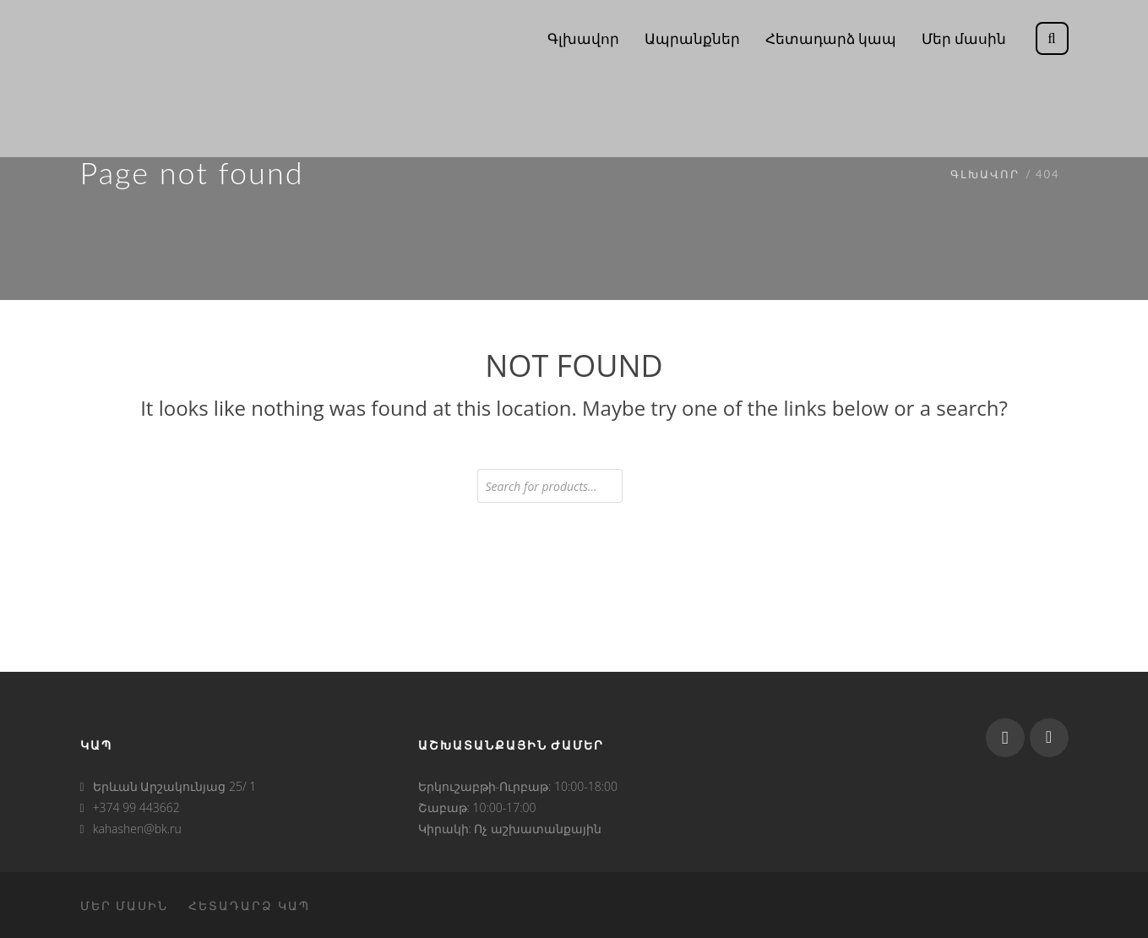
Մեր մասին (124, 905)
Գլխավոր (985, 174)
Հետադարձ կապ (249, 905)
